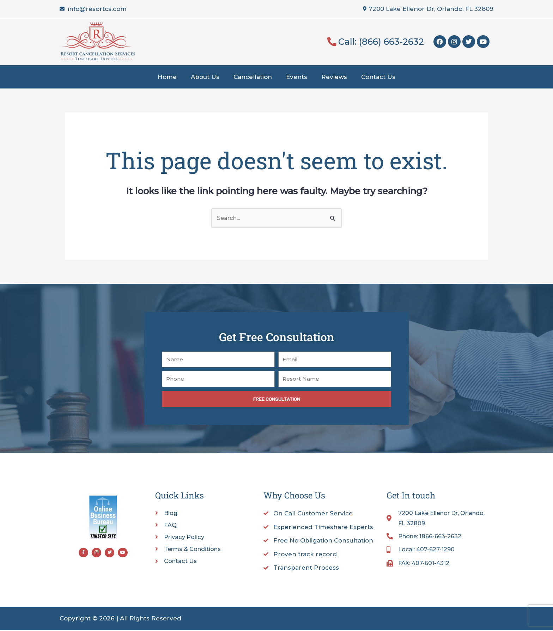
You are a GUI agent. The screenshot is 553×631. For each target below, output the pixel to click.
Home (167, 76)
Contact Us (378, 76)
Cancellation (252, 76)
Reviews (334, 76)
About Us (205, 76)
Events (296, 76)
